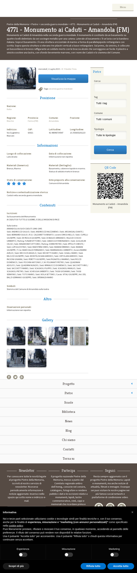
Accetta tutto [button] (120, 566)
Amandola (54, 121)
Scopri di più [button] (16, 566)
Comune (98, 113)
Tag (96, 97)
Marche (10, 121)
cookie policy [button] (16, 525)
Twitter (15, 377)
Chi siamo (68, 440)
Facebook (9, 377)
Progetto (68, 384)
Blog (68, 431)
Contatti (68, 449)
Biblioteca (68, 412)
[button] (132, 512)
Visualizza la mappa (63, 78)
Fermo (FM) (33, 121)
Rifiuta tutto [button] (93, 566)
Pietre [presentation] (97, 72)
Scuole (68, 402)
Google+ (22, 377)
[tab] (97, 71)
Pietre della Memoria (30, 8)
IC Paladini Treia (69, 69)
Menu (123, 7)
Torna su (68, 458)
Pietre (69, 393)
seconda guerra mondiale (60, 88)
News (68, 421)
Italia (9, 109)
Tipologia (99, 129)
